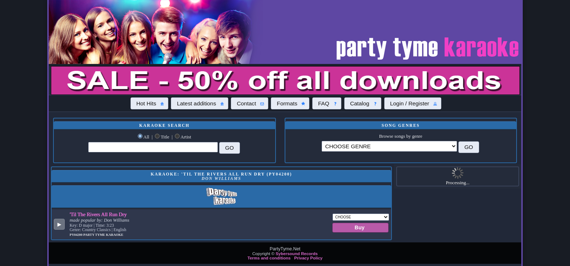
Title (165, 137)
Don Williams (116, 220)
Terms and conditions (269, 258)
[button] (149, 103)
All (146, 137)
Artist (186, 137)
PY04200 (77, 235)
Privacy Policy (308, 258)
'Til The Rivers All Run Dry (98, 214)
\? (389, 146)
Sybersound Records (297, 253)
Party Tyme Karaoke (103, 235)
